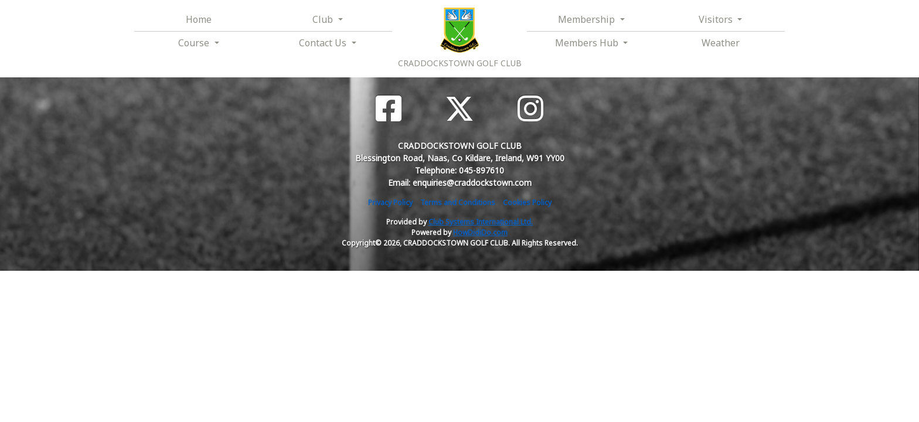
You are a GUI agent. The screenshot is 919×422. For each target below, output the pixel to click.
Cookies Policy (527, 202)
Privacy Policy (390, 202)
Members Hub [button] (588, 42)
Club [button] (323, 19)
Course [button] (195, 42)
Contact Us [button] (324, 42)
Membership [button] (587, 19)
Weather (721, 42)
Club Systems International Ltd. (480, 222)
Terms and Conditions (457, 202)
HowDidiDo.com (480, 232)
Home (199, 19)
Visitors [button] (717, 19)
